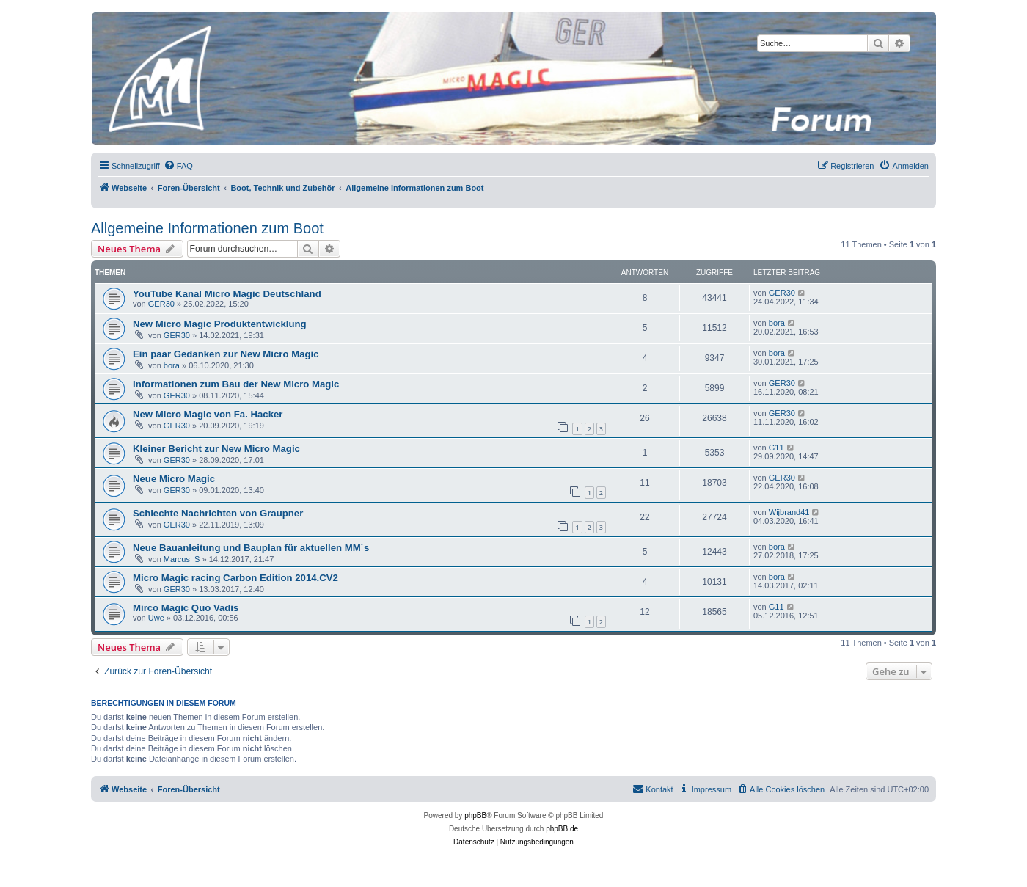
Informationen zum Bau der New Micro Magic (236, 384)
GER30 (161, 303)
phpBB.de (562, 829)
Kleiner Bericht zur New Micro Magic (216, 448)
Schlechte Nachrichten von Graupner (218, 513)
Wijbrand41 (789, 512)
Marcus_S (182, 559)
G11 (776, 447)
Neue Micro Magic (174, 478)
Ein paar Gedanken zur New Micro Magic (226, 353)
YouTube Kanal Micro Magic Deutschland (227, 293)
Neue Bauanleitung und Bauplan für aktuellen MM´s (251, 547)
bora (777, 322)
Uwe (156, 617)
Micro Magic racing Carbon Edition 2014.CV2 (235, 577)
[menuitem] (178, 166)
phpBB (475, 815)
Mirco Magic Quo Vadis (185, 607)
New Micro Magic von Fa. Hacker (207, 414)
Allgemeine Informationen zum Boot (207, 228)
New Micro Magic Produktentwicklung (220, 323)
